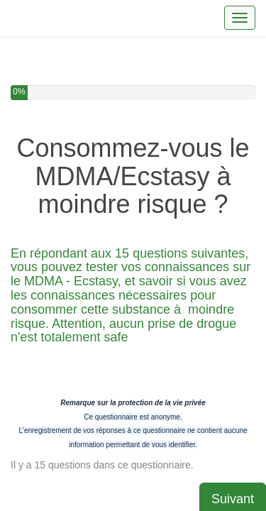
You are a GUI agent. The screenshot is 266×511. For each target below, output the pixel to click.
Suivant (232, 411)
